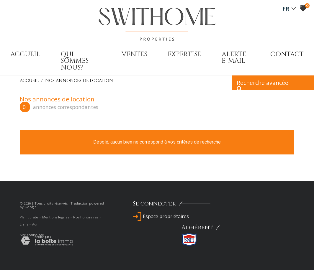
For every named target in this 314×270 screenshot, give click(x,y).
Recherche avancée (262, 84)
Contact (287, 54)
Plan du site (29, 217)
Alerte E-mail (234, 57)
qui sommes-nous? (76, 61)
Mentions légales (55, 217)
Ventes (134, 54)
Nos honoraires (85, 217)
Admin (37, 224)
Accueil (25, 54)
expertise (184, 54)
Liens (24, 224)
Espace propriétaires (161, 216)
